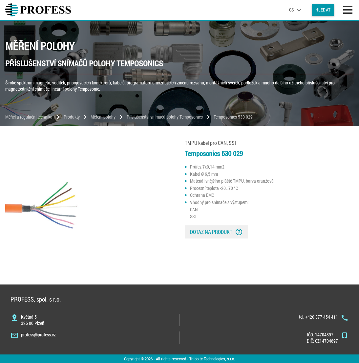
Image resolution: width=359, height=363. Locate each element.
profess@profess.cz (38, 334)
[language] (295, 10)
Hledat (322, 10)
